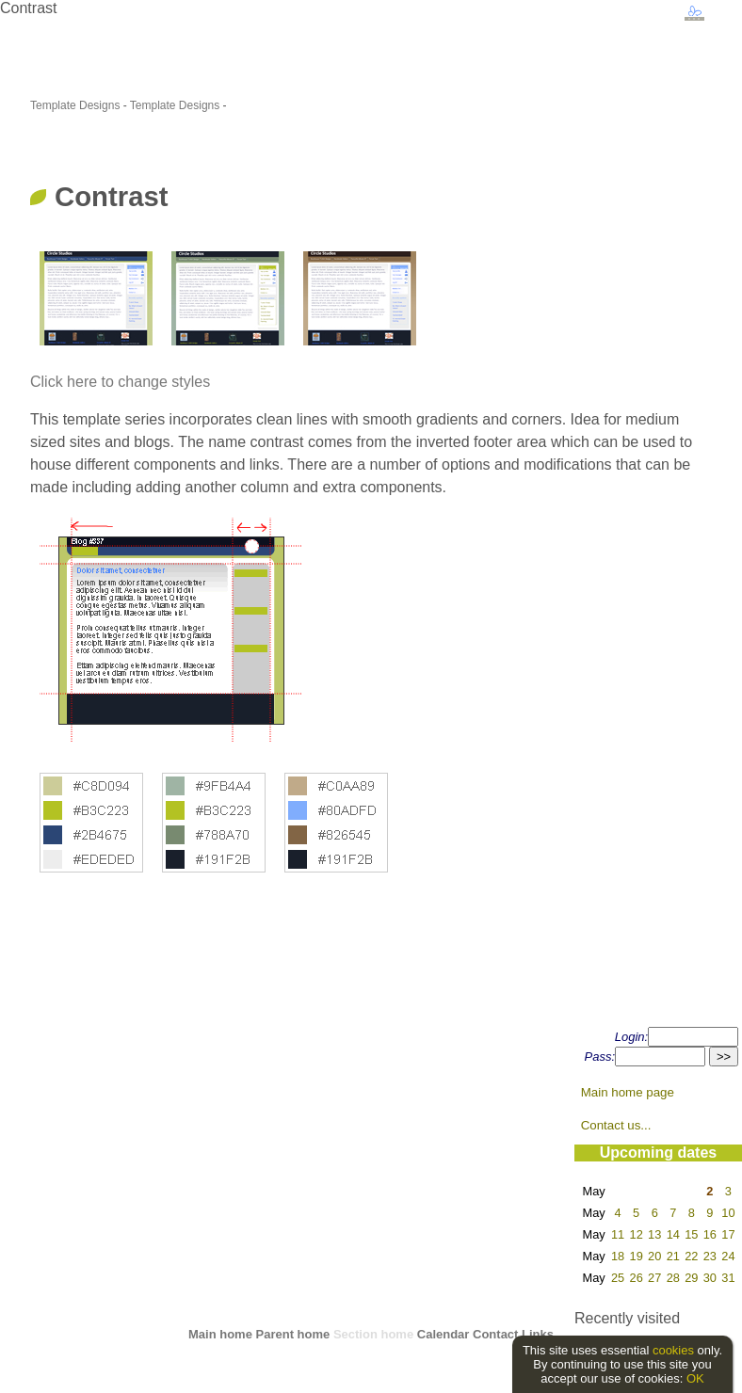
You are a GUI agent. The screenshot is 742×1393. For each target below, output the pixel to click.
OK (695, 1378)
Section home (373, 1334)
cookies (673, 1350)
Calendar (443, 1334)
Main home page (627, 1092)
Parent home (293, 1334)
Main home (220, 1334)
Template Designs (75, 105)
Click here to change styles (120, 382)
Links (538, 1334)
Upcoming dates (658, 1153)
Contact (495, 1334)
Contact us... (616, 1125)
